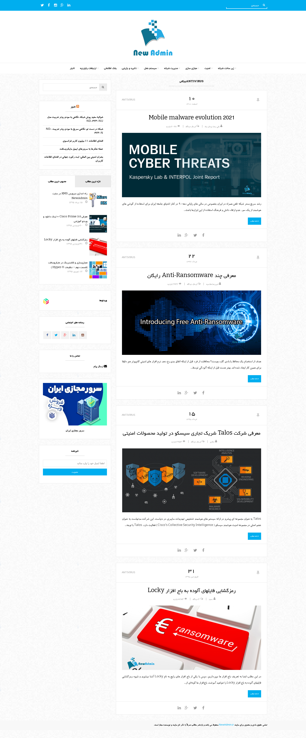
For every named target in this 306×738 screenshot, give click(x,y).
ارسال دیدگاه (191, 127)
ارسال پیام (100, 366)
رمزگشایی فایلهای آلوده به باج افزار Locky (192, 598)
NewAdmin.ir (226, 733)
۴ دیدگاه (196, 607)
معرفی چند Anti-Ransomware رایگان (192, 275)
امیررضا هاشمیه (212, 284)
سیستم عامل (150, 68)
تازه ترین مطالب (92, 181)
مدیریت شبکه (171, 68)
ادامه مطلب (254, 221)
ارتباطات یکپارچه (88, 68)
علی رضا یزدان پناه (212, 127)
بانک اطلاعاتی (110, 68)
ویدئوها (103, 300)
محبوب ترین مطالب (57, 181)
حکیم (212, 450)
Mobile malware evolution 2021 (192, 118)
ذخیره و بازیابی (129, 68)
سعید (211, 607)
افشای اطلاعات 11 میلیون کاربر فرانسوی (83, 141)
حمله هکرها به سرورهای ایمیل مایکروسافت (81, 149)
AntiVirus (128, 100)
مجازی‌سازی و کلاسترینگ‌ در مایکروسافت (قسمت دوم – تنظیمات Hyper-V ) (67, 265)
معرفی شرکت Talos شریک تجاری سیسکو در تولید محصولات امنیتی (191, 437)
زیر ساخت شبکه (226, 68)
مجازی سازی (191, 68)
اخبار (72, 68)
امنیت (207, 68)
